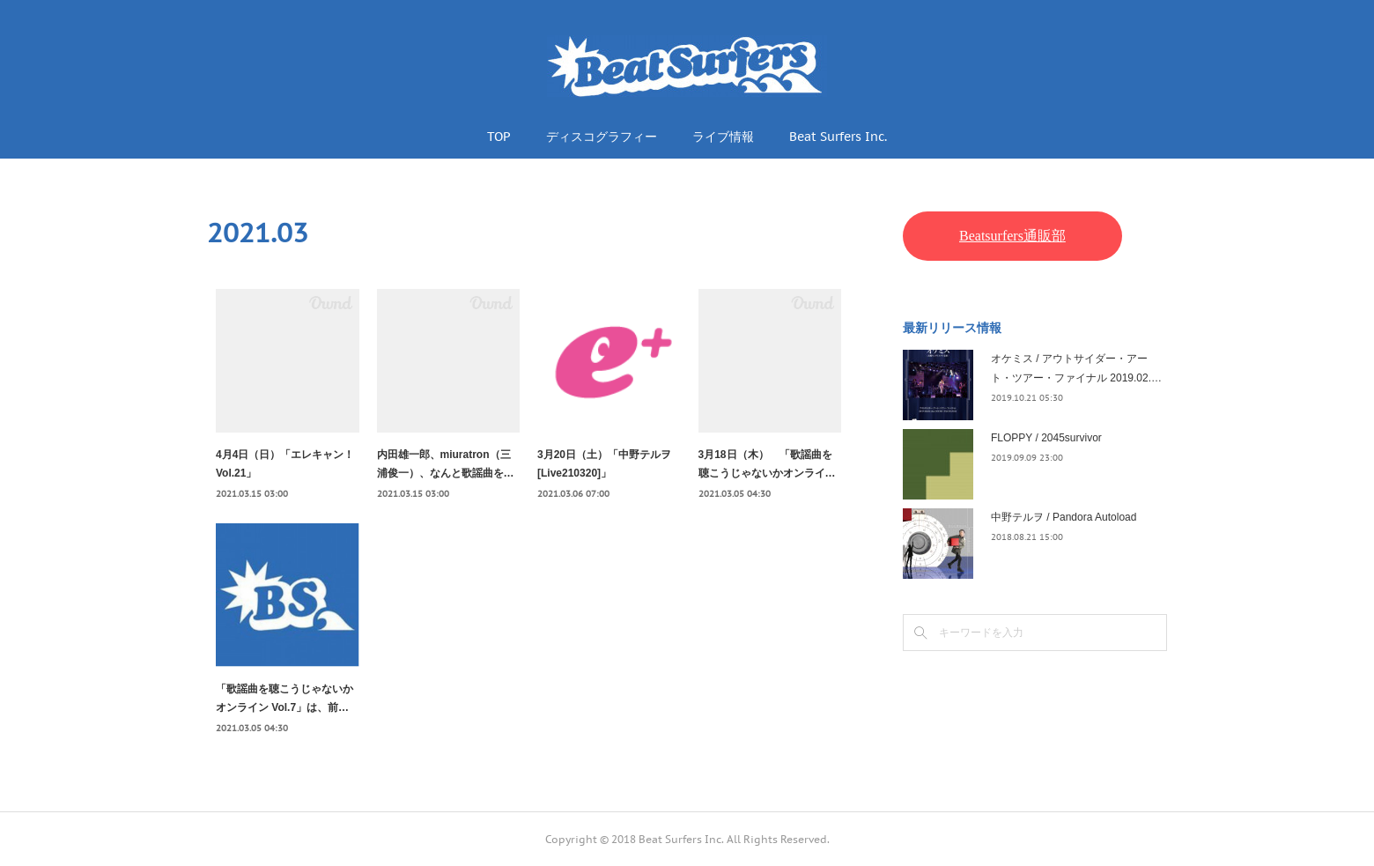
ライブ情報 (723, 136)
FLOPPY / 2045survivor (1046, 438)
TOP (499, 136)
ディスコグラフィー (601, 136)
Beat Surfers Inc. (838, 136)
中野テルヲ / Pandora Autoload (1063, 517)
